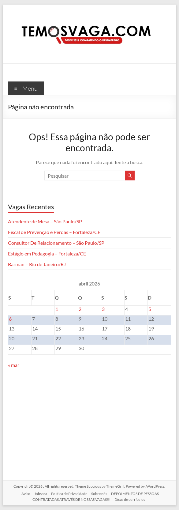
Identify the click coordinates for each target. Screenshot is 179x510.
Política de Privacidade (69, 493)
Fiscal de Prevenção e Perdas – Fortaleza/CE (54, 232)
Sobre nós (99, 493)
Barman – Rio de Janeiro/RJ (37, 264)
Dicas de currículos (129, 499)
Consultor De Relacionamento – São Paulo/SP (56, 243)
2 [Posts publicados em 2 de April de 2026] (80, 309)
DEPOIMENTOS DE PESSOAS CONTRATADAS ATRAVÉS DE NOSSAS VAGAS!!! (95, 496)
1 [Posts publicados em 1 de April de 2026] (56, 309)
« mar (13, 365)
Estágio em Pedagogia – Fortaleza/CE (47, 253)
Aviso (25, 493)
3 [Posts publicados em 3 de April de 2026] (103, 309)
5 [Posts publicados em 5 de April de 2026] (149, 309)
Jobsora (40, 493)
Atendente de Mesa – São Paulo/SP (45, 221)
